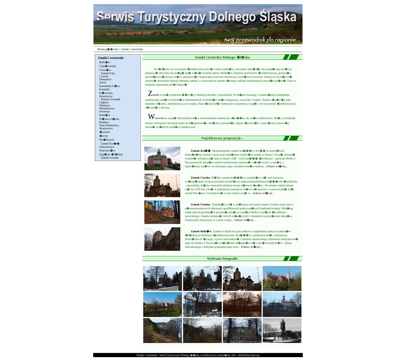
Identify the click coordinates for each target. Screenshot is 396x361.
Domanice (105, 79)
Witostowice (106, 146)
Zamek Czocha (200, 177)
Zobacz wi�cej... (276, 166)
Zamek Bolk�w (201, 231)
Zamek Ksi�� (201, 150)
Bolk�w (104, 62)
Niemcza (104, 105)
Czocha (103, 76)
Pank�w (104, 115)
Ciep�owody (107, 66)
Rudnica (104, 122)
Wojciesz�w (107, 150)
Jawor (102, 82)
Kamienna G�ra (109, 85)
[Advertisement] (117, 245)
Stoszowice (106, 128)
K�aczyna (106, 92)
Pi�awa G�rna (109, 118)
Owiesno (104, 111)
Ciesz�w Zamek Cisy (107, 71)
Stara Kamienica (109, 125)
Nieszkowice (106, 108)
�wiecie (104, 131)
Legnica (104, 102)
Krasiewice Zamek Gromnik (109, 98)
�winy (103, 135)
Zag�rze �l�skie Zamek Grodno (111, 156)
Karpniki (104, 89)
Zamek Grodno (200, 204)
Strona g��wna (107, 49)
